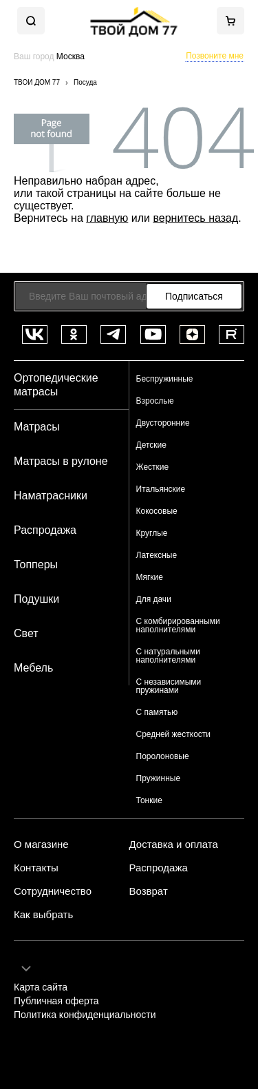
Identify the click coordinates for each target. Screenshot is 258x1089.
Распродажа (45, 530)
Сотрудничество (53, 891)
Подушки (36, 599)
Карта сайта (40, 987)
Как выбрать (43, 915)
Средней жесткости (173, 734)
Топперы (36, 564)
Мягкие (150, 577)
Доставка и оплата (173, 844)
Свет (26, 633)
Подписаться (194, 296)
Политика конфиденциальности (85, 1015)
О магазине (41, 844)
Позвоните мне (215, 56)
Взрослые (155, 401)
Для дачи (153, 599)
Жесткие (152, 467)
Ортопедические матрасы (56, 384)
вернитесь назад (195, 218)
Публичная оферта (56, 1001)
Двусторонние (163, 423)
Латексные (157, 555)
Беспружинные (164, 379)
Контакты (36, 868)
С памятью (157, 712)
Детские (151, 445)
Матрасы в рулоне (61, 461)
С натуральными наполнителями (168, 655)
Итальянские (161, 489)
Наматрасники (50, 495)
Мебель (33, 668)
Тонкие (149, 800)
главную (107, 218)
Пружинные (158, 778)
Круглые (152, 533)
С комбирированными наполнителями (178, 625)
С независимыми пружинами (169, 686)
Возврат (148, 891)
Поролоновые (162, 756)
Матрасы (37, 427)
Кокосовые (157, 511)
